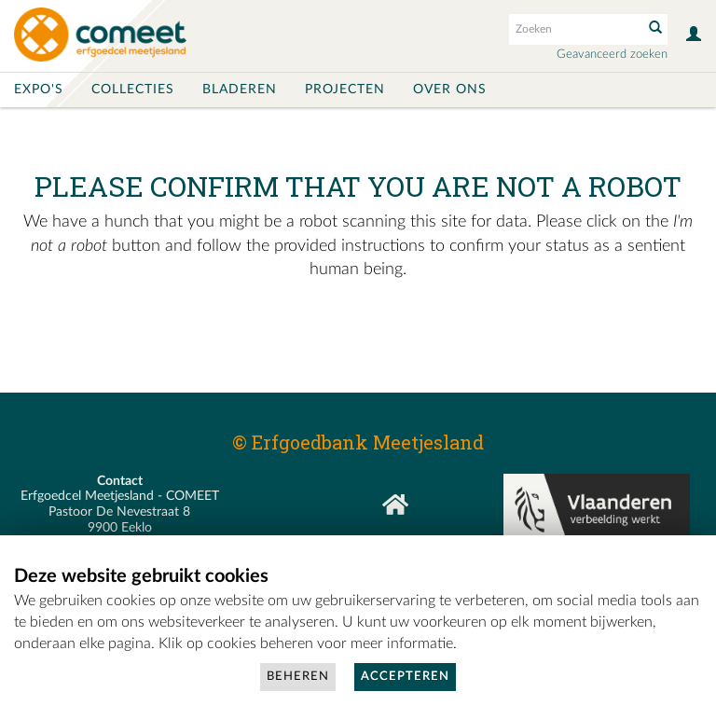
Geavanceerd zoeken (612, 54)
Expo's (38, 89)
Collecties (132, 89)
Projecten (345, 89)
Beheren (298, 677)
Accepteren (405, 677)
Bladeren (239, 89)
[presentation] (399, 355)
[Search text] (574, 29)
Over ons (450, 89)
